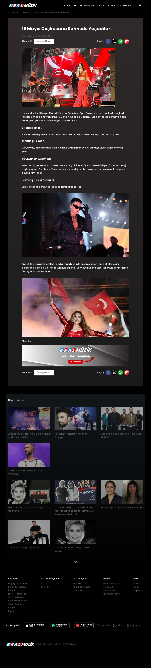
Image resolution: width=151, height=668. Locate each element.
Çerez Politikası (16, 605)
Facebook (104, 626)
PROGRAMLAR (87, 5)
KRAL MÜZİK (13, 12)
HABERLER (116, 5)
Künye (11, 608)
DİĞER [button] (126, 5)
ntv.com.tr (108, 587)
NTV (43, 584)
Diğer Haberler (18, 401)
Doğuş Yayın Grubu (18, 584)
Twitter (118, 626)
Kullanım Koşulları (17, 601)
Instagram (135, 626)
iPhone (136, 584)
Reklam (12, 611)
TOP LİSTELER (103, 5)
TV (64, 5)
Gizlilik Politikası (16, 598)
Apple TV (138, 591)
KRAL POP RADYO (81, 587)
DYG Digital (70, 644)
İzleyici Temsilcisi (17, 594)
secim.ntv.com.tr (111, 584)
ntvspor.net (109, 591)
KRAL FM (77, 584)
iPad (135, 587)
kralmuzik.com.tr (111, 594)
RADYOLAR (73, 5)
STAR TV (45, 587)
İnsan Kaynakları (17, 587)
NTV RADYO (79, 591)
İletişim (11, 591)
